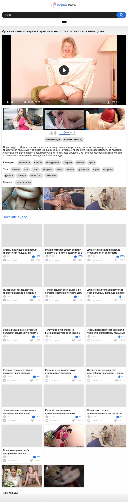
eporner (70, 169)
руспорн (9, 175)
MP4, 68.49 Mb (24, 182)
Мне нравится (51, 133)
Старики (68, 163)
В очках (38, 163)
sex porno (108, 169)
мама (35, 169)
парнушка (47, 169)
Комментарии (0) (73, 139)
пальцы (16, 169)
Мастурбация (52, 163)
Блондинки (24, 163)
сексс (59, 169)
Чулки (92, 163)
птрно (96, 169)
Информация (53, 139)
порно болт (36, 175)
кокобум (22, 175)
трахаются (83, 169)
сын (26, 169)
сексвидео (51, 175)
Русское (80, 163)
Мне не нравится (55, 133)
